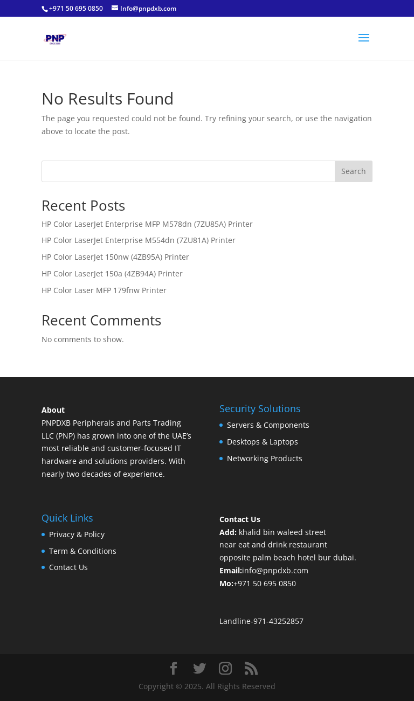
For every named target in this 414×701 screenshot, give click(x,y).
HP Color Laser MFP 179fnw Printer (104, 290)
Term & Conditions (82, 551)
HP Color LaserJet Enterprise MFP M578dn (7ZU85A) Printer (147, 224)
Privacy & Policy (77, 534)
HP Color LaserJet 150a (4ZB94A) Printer (112, 273)
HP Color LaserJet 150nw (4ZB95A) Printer (115, 257)
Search (353, 171)
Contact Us (68, 567)
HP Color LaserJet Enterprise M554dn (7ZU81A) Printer (139, 240)
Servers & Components (268, 425)
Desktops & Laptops (262, 441)
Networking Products (264, 458)
